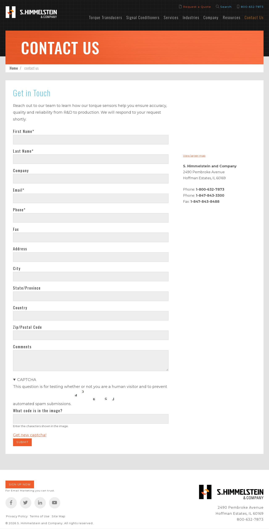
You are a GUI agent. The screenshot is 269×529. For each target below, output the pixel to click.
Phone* (19, 209)
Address (20, 248)
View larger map (194, 155)
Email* (18, 190)
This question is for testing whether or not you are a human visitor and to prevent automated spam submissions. (90, 407)
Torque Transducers (105, 17)
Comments (22, 346)
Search (226, 6)
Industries (191, 17)
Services (171, 17)
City (17, 268)
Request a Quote (197, 6)
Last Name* (23, 151)
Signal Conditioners (143, 17)
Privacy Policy (17, 516)
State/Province (27, 288)
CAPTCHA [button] (26, 379)
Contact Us (254, 17)
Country (20, 307)
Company (211, 17)
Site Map (58, 516)
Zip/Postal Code (27, 327)
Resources (231, 17)
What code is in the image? (38, 410)
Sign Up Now (20, 484)
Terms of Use (40, 516)
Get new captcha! (29, 435)
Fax (16, 229)
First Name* (23, 131)
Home (14, 68)
